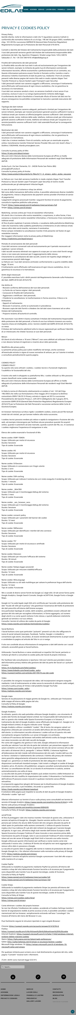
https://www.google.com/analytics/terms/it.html (46, 802)
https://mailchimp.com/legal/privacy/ (17, 239)
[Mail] (63, 976)
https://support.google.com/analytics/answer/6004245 (25, 807)
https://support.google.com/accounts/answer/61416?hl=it (34, 926)
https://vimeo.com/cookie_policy (15, 688)
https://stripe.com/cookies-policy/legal (18, 898)
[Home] (13, 977)
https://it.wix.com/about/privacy (15, 153)
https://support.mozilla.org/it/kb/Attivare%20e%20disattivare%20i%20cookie (35, 931)
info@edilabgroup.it (40, 58)
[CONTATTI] (64, 989)
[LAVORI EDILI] (38, 992)
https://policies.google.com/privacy (16, 691)
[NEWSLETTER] (64, 995)
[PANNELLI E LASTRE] (38, 995)
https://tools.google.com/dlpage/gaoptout (20, 789)
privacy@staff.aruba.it (11, 169)
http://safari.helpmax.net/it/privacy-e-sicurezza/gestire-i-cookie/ (34, 942)
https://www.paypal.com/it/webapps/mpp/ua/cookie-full (26, 877)
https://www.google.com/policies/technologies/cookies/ (26, 624)
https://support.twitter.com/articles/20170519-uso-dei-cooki (28, 673)
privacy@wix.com (32, 145)
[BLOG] (64, 998)
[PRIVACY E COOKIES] (12, 998)
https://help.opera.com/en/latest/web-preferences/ (29, 939)
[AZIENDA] (12, 992)
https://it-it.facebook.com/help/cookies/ (19, 668)
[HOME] (12, 989)
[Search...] (12, 967)
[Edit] (38, 977)
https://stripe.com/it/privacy (20, 207)
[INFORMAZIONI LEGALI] (12, 995)
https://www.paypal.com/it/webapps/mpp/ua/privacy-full (32, 205)
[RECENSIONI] (64, 992)
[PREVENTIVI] (38, 998)
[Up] (72, 1011)
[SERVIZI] (38, 989)
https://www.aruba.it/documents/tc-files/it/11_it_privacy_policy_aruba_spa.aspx (36, 174)
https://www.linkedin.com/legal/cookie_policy (21, 670)
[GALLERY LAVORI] (38, 1001)
